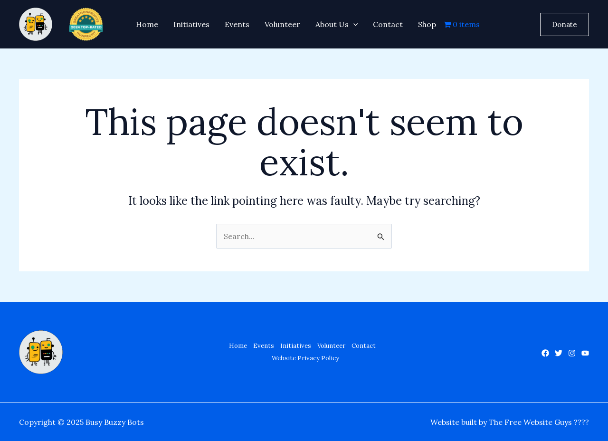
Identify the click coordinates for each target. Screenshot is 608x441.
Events (237, 24)
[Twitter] (558, 353)
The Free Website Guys (530, 422)
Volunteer (282, 24)
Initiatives (191, 24)
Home (147, 24)
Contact (388, 24)
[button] (564, 24)
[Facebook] (545, 353)
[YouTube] (585, 353)
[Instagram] (572, 353)
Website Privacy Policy (305, 358)
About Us (336, 24)
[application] (353, 24)
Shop (427, 24)
